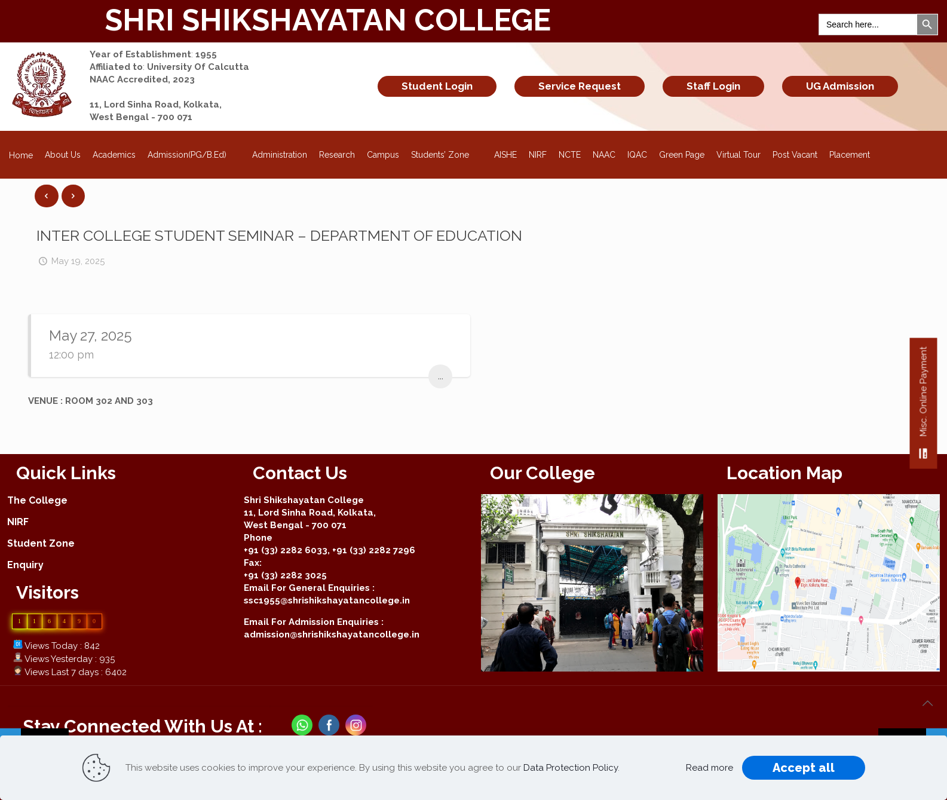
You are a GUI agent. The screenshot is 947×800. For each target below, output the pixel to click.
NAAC (604, 155)
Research (337, 155)
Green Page (681, 155)
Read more (709, 767)
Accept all (804, 768)
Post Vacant (795, 155)
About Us (63, 155)
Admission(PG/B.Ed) (194, 151)
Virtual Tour (738, 155)
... (440, 376)
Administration (279, 155)
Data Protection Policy (570, 767)
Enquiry (25, 565)
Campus (383, 155)
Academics (114, 155)
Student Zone (41, 543)
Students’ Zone (447, 151)
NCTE (570, 155)
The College (37, 500)
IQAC (637, 155)
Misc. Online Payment (923, 407)
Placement (849, 155)
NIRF (538, 155)
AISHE (505, 155)
